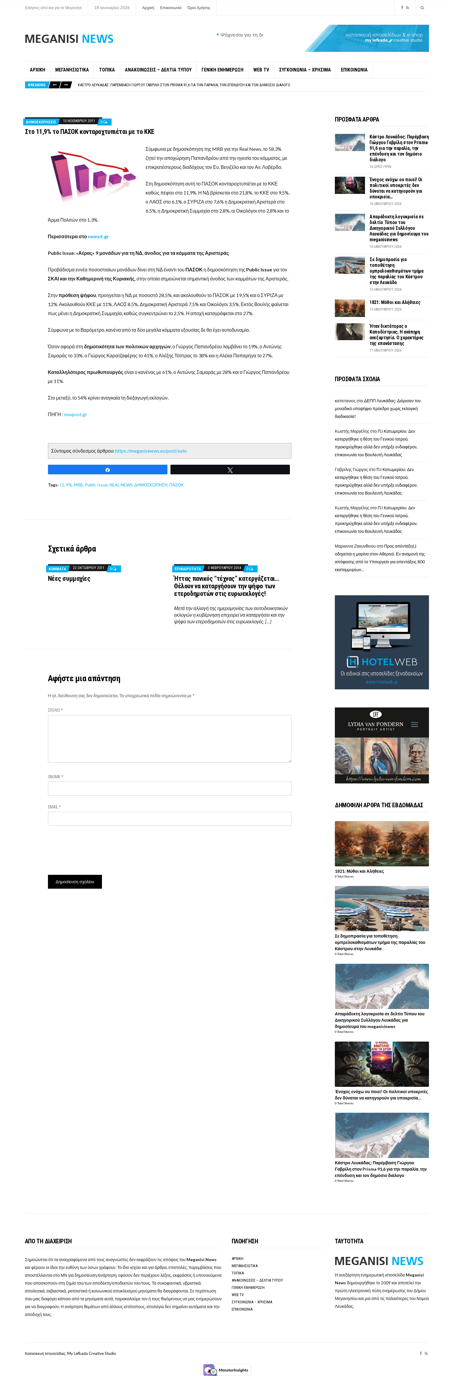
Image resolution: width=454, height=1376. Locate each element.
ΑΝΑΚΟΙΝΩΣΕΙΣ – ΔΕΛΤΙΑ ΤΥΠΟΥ (158, 70)
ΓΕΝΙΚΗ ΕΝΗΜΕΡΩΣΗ (222, 70)
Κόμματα (57, 569)
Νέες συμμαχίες (69, 578)
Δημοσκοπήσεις (41, 122)
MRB (78, 484)
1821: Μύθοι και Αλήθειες (395, 302)
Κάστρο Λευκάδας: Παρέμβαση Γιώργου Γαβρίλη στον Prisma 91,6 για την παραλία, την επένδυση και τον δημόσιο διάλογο (184, 85)
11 (61, 484)
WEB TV (261, 70)
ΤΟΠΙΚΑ (107, 70)
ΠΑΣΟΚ (176, 484)
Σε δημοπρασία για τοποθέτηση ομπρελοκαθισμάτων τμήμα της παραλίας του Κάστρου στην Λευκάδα (397, 271)
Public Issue (96, 484)
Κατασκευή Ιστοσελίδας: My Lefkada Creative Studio (70, 1353)
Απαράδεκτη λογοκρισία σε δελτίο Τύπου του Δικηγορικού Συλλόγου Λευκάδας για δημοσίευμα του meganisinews (399, 228)
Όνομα (55, 776)
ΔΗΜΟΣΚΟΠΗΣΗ (151, 484)
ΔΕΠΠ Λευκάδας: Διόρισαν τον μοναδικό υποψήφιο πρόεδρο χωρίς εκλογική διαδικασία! (378, 408)
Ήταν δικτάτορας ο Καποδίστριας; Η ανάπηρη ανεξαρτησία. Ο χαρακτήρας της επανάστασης (397, 334)
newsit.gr (98, 236)
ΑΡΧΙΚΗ (37, 70)
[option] (253, 84)
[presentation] (94, 848)
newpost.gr (75, 414)
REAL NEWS (121, 484)
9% (69, 484)
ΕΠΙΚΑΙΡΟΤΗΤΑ (188, 569)
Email (54, 807)
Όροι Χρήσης (199, 7)
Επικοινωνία (171, 7)
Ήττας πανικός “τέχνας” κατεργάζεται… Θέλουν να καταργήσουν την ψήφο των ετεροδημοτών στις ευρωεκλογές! (226, 586)
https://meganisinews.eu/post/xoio (151, 451)
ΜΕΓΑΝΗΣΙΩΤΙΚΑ (72, 70)
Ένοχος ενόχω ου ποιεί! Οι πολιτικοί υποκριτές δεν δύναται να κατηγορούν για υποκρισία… (396, 188)
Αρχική (148, 7)
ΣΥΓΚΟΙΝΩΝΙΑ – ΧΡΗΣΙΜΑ (305, 70)
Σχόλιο (55, 710)
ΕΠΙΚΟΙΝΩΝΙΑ (354, 70)
